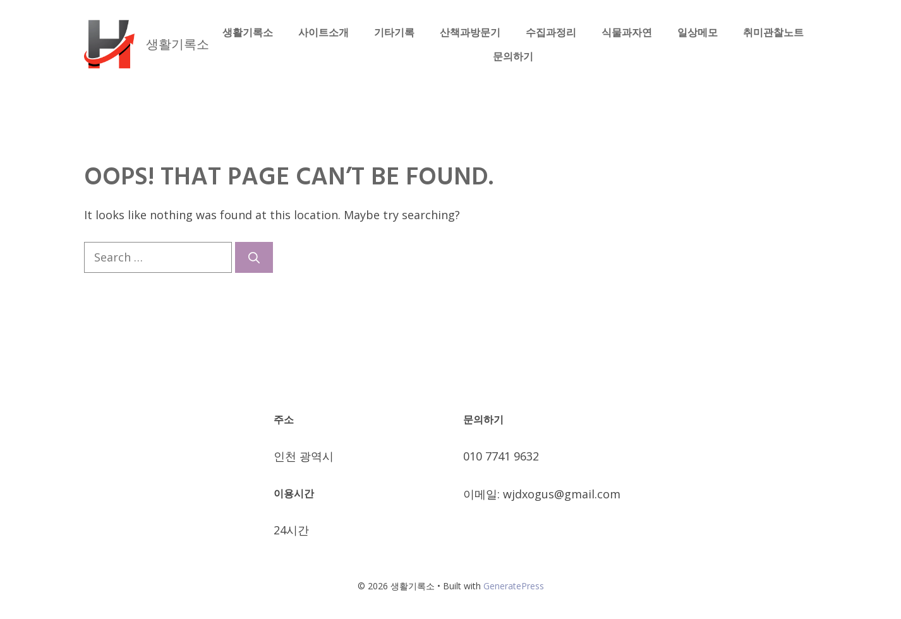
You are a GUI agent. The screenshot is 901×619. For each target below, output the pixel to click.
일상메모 (697, 32)
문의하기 (513, 56)
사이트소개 (323, 32)
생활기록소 (177, 43)
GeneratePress (513, 586)
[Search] (254, 257)
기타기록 (394, 32)
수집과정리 (551, 32)
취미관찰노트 (773, 32)
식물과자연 (627, 32)
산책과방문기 (470, 32)
